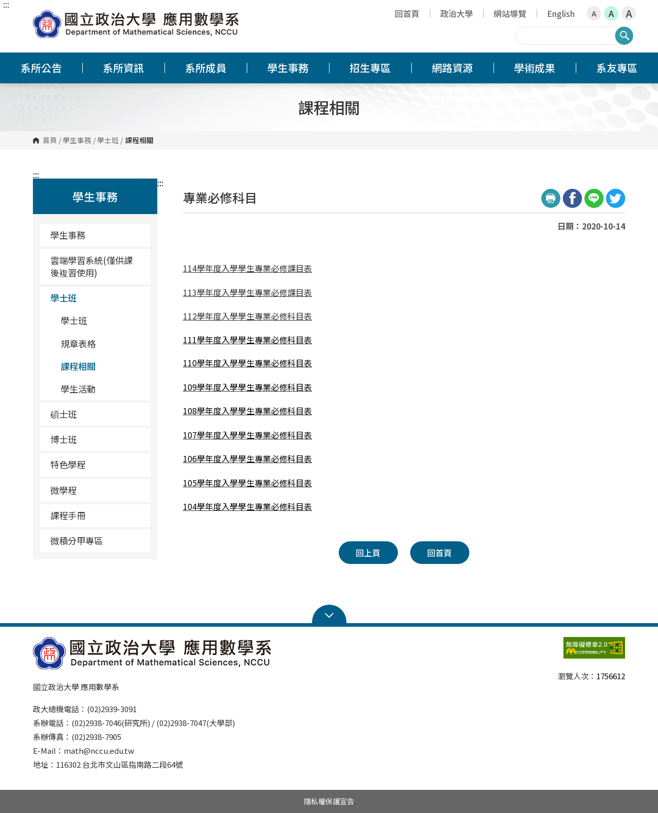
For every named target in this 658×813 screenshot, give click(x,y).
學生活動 (101, 388)
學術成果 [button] (534, 67)
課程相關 (78, 366)
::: (6, 4)
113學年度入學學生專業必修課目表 (247, 292)
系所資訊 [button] (123, 67)
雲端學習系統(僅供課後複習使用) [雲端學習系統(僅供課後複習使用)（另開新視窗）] (91, 266)
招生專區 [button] (370, 67)
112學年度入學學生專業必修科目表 (247, 316)
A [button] (594, 13)
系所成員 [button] (205, 67)
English (561, 13)
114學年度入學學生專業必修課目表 (247, 268)
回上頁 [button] (368, 552)
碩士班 (96, 414)
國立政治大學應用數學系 (43, 17)
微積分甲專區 (76, 540)
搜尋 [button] (624, 35)
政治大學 (456, 13)
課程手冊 (67, 515)
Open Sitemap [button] (329, 614)
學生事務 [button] (287, 67)
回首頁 (407, 13)
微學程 (96, 490)
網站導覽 (510, 13)
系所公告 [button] (41, 67)
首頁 (50, 140)
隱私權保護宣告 (329, 801)
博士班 (96, 439)
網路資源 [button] (452, 67)
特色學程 (96, 464)
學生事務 (77, 140)
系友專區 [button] (616, 67)
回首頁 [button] (439, 552)
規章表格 (78, 343)
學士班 (108, 140)
